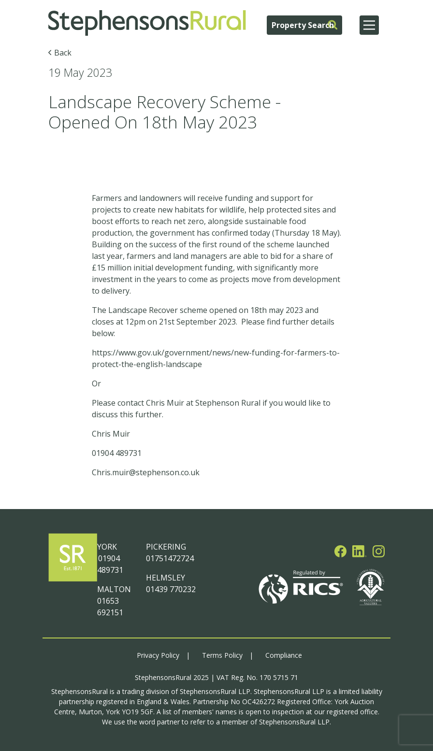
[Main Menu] (369, 25)
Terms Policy (222, 655)
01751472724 (170, 558)
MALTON (114, 589)
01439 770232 (171, 589)
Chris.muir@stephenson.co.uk (146, 472)
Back (63, 52)
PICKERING (166, 546)
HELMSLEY (165, 577)
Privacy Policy (158, 655)
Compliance (283, 655)
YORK (107, 546)
